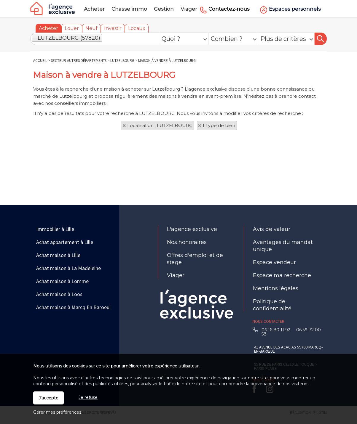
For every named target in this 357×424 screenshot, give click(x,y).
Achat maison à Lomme (62, 281)
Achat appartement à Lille (64, 242)
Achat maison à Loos (59, 294)
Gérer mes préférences (57, 412)
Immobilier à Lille (55, 229)
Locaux (136, 28)
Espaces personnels (295, 9)
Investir (113, 28)
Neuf (91, 28)
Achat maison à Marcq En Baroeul (73, 307)
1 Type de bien (219, 125)
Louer (72, 28)
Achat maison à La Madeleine (68, 268)
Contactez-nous (229, 9)
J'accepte (48, 398)
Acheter (48, 28)
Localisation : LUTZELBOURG (159, 125)
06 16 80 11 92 (278, 330)
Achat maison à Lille (58, 255)
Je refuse (88, 397)
